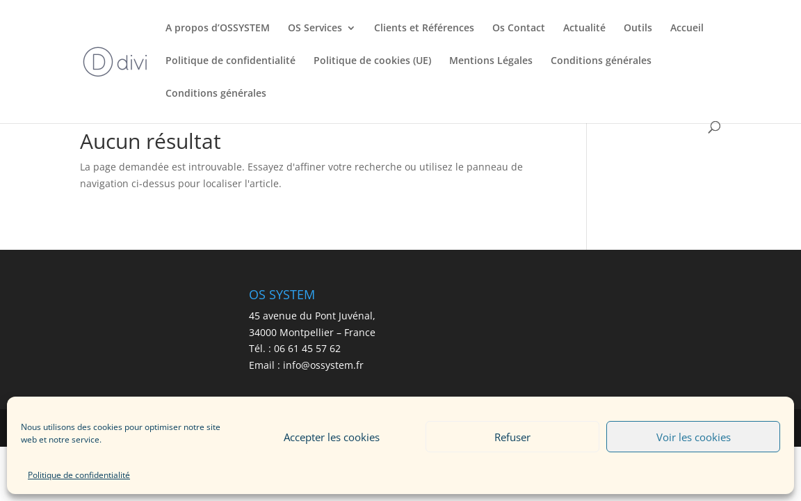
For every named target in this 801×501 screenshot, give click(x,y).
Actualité (584, 28)
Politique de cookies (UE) (372, 61)
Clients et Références (424, 28)
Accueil (687, 28)
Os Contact (518, 28)
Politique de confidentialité (79, 475)
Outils (638, 28)
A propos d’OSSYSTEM (217, 28)
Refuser (512, 437)
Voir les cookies (693, 437)
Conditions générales (601, 61)
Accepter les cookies (332, 437)
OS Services (315, 28)
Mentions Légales (491, 61)
